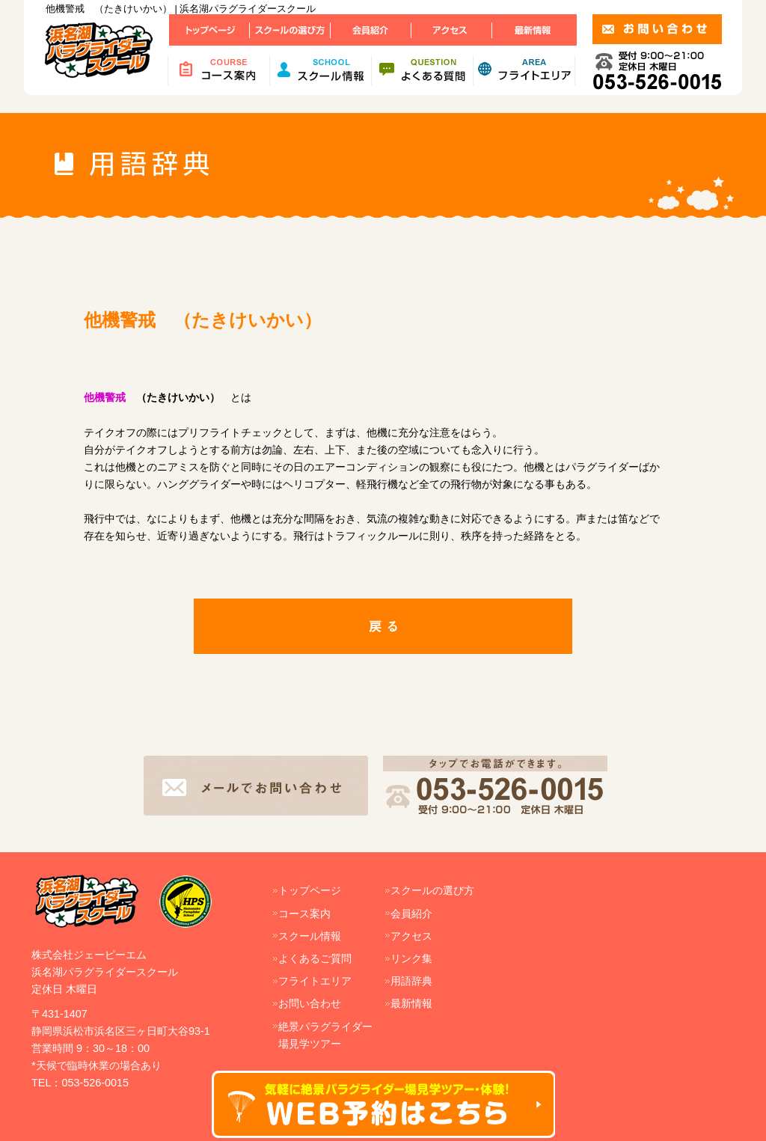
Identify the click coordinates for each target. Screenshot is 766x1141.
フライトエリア (315, 981)
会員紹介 (411, 914)
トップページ (309, 890)
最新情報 (411, 1003)
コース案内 (304, 914)
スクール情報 (309, 936)
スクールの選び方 (432, 890)
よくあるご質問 (315, 958)
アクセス (411, 936)
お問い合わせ (309, 1003)
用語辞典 (411, 981)
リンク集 (411, 958)
